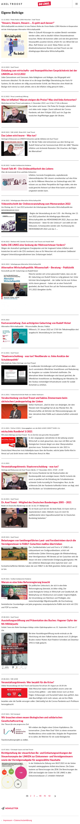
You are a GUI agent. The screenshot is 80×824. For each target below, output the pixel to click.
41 (45, 796)
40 (40, 796)
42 (49, 796)
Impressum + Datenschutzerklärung (17, 820)
